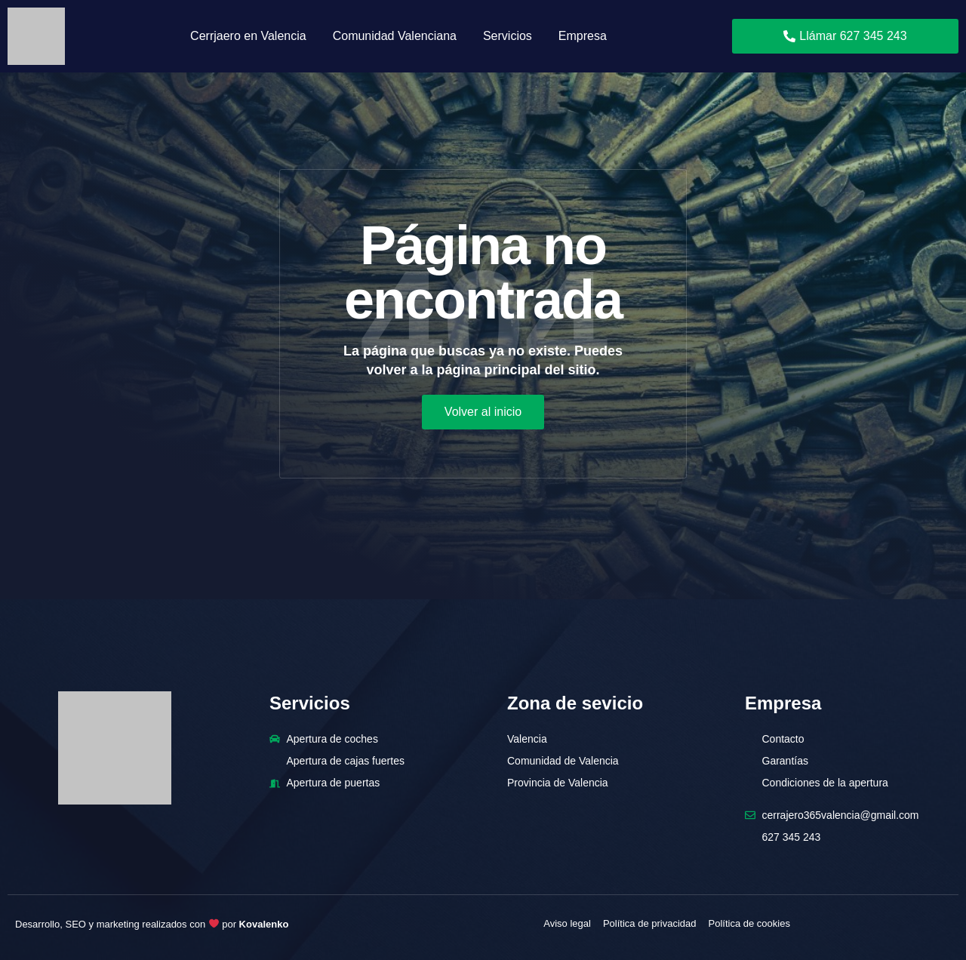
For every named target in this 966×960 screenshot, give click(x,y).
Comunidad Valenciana (395, 35)
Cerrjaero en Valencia (248, 35)
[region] (483, 915)
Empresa (582, 35)
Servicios (507, 35)
